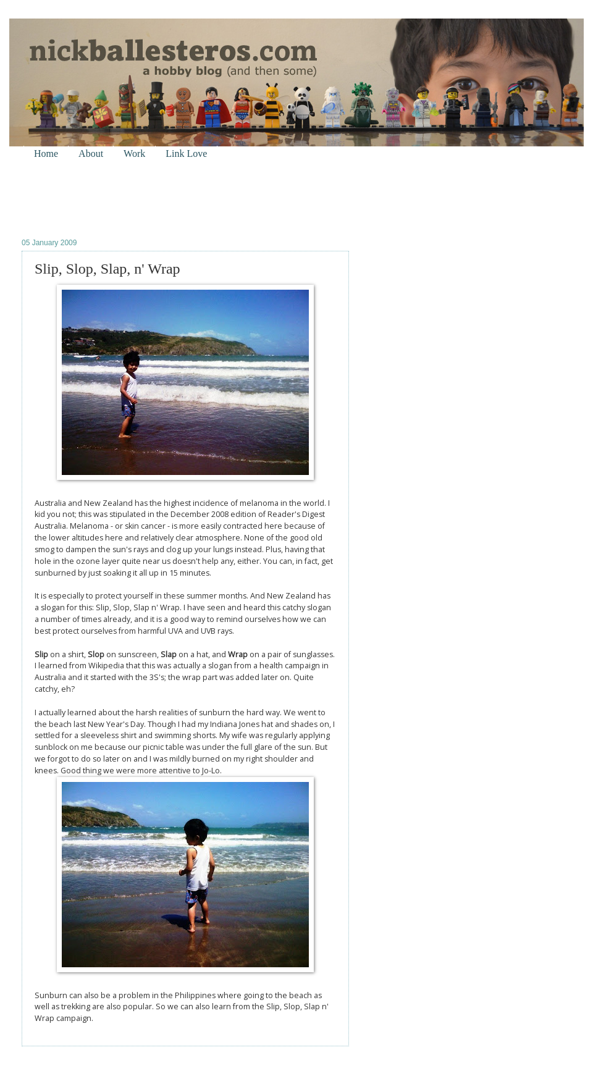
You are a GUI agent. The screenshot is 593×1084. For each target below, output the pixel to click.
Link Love (186, 153)
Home (46, 153)
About (90, 153)
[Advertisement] (166, 198)
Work (134, 153)
